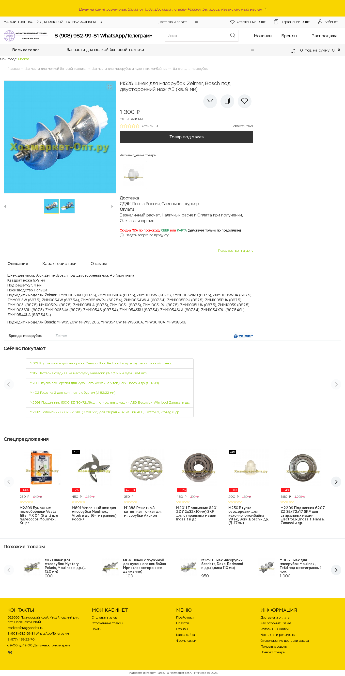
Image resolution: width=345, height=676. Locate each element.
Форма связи (186, 641)
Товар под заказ (186, 137)
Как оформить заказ (276, 623)
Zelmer (61, 336)
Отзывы (182, 629)
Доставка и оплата (173, 22)
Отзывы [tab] (99, 263)
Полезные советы (274, 646)
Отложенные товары (107, 623)
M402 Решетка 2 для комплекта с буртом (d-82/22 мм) (72, 393)
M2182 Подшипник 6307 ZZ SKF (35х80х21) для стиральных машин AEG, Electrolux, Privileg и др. (105, 412)
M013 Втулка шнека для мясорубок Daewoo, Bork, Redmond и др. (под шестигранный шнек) (100, 363)
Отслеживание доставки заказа (285, 641)
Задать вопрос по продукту (147, 235)
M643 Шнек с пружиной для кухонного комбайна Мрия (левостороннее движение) (144, 566)
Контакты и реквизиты (278, 635)
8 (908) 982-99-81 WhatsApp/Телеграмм (103, 36)
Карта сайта (185, 635)
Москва (23, 59)
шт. (248, 22)
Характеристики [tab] (59, 263)
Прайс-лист (185, 617)
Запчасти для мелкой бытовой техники (105, 49)
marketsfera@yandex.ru (25, 628)
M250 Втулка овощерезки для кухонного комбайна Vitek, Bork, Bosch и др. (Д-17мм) (94, 383)
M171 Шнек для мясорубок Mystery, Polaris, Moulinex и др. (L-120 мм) (66, 566)
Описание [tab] (17, 263)
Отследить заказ (104, 617)
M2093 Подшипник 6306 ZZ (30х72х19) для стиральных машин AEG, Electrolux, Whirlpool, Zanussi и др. (110, 402)
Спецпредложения (26, 439)
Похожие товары (24, 546)
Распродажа (325, 35)
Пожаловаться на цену (235, 251)
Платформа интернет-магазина (148, 673)
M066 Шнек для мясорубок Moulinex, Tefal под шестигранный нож (301, 566)
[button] (196, 22)
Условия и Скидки (275, 629)
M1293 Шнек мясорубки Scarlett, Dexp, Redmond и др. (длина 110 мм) (222, 564)
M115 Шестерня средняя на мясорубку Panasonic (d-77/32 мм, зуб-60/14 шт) (88, 373)
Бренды (289, 35)
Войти (96, 629)
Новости (182, 623)
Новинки (263, 35)
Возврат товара (273, 652)
